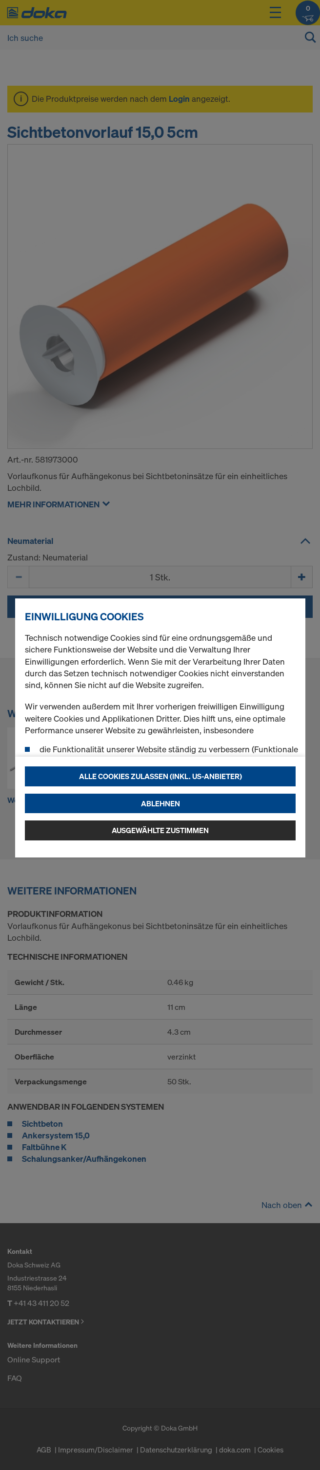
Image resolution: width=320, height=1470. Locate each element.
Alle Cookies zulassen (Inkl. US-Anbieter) (160, 776)
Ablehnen (160, 803)
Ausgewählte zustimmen (160, 830)
